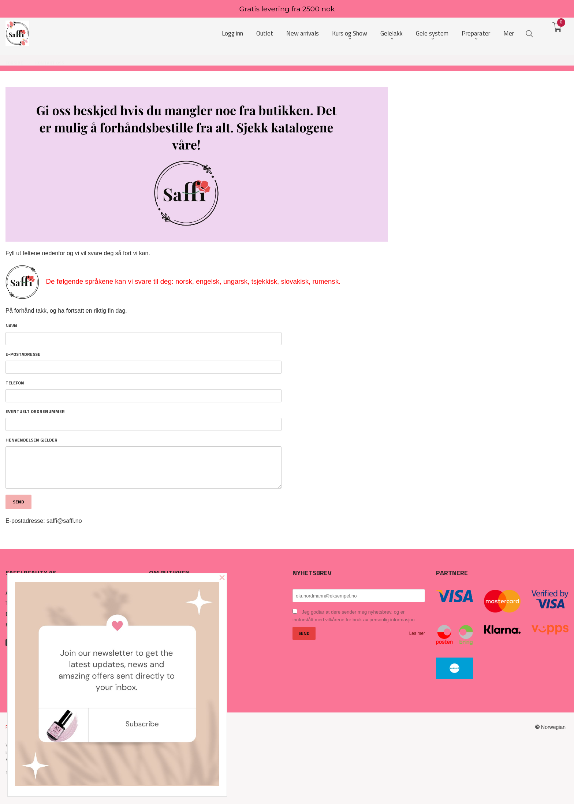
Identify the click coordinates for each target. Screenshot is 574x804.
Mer (508, 33)
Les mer (417, 633)
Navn (11, 326)
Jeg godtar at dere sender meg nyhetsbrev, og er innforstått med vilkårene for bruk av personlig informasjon (353, 615)
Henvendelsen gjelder (31, 440)
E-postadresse (22, 354)
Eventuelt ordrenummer (35, 411)
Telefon (14, 383)
